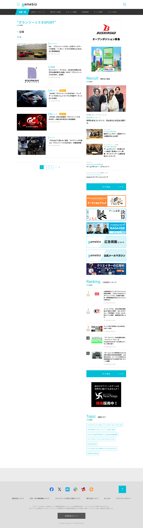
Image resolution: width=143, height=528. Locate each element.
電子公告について (92, 498)
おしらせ (107, 498)
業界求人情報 (55, 12)
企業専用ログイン (71, 516)
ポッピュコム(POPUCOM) (95, 434)
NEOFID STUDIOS (92, 453)
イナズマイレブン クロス (94, 425)
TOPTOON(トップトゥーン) (95, 430)
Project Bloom (92, 444)
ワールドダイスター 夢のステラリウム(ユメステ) (101, 448)
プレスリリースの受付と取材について (67, 498)
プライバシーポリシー (123, 498)
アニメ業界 (98, 12)
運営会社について (18, 498)
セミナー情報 (71, 12)
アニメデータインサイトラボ (113, 425)
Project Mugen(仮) (111, 434)
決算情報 (85, 12)
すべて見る (106, 187)
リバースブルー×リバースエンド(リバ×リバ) (100, 439)
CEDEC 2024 (110, 430)
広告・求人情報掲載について (39, 498)
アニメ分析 (112, 12)
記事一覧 (22, 12)
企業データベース (38, 12)
